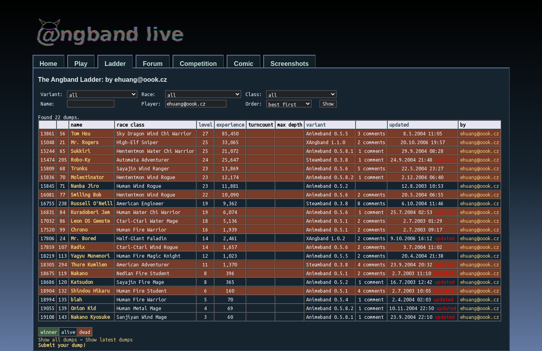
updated (399, 124)
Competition (198, 63)
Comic (243, 63)
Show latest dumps (109, 339)
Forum (153, 63)
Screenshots (289, 63)
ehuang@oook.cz (479, 133)
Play (80, 63)
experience (230, 124)
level (205, 124)
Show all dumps (57, 339)
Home (48, 63)
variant (316, 124)
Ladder (115, 63)
